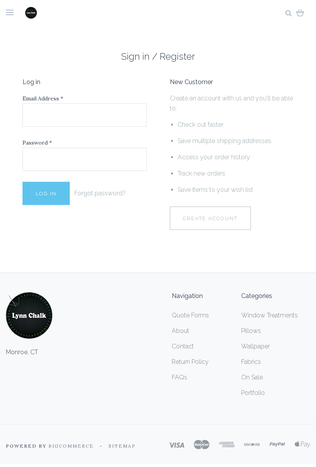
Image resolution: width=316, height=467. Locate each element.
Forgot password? (100, 193)
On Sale (252, 377)
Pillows (251, 330)
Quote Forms (190, 315)
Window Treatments (269, 315)
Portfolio (253, 392)
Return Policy (190, 361)
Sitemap (122, 446)
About (180, 330)
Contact (183, 346)
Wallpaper (255, 346)
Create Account (210, 218)
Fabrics (251, 361)
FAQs (179, 377)
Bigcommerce (71, 446)
